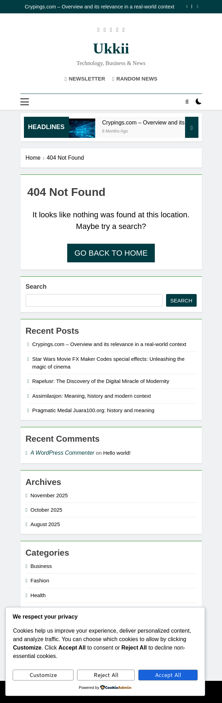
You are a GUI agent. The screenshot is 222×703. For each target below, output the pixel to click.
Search (36, 286)
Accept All (168, 675)
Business (41, 566)
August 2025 (45, 524)
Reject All (106, 675)
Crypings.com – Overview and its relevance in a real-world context (99, 6)
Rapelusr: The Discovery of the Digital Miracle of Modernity (101, 381)
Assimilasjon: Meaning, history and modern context (91, 396)
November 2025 (49, 495)
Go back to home (110, 253)
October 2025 (47, 510)
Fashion (40, 580)
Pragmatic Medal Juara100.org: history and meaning (93, 410)
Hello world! (117, 453)
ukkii (111, 48)
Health (38, 595)
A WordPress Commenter (63, 453)
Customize (43, 675)
